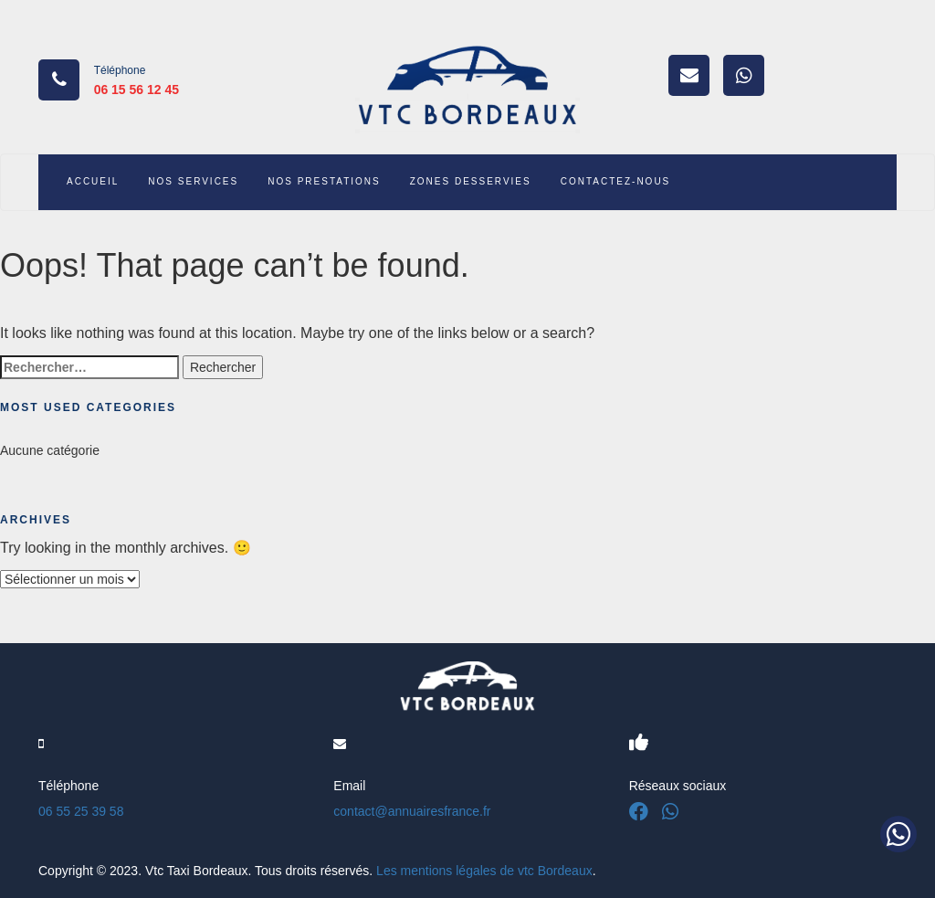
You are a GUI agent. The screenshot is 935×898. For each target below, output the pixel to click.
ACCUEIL (93, 181)
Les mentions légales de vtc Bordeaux (484, 870)
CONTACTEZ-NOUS (616, 181)
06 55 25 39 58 (80, 811)
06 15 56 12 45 (136, 89)
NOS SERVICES (193, 181)
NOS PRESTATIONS (324, 181)
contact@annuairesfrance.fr (411, 811)
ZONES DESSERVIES (470, 181)
